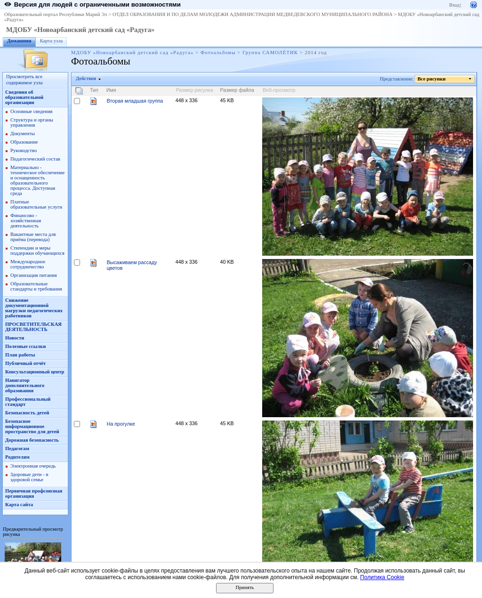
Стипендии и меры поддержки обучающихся (37, 250)
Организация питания (33, 275)
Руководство (23, 150)
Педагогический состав (35, 159)
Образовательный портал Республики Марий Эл (55, 14)
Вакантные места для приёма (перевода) (33, 237)
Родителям (17, 457)
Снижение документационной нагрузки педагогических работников (34, 308)
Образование (24, 142)
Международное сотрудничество (27, 264)
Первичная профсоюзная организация (33, 493)
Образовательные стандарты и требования (36, 286)
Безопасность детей (27, 412)
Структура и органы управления (31, 122)
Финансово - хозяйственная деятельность (25, 220)
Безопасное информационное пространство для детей (32, 426)
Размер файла (237, 90)
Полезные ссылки (25, 346)
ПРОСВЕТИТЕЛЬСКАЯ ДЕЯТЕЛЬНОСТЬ (33, 327)
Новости (14, 337)
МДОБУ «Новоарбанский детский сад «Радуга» (80, 29)
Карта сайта (19, 504)
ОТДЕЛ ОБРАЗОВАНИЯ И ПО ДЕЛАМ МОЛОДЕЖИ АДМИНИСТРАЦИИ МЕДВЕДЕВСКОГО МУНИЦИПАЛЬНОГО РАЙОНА (252, 14)
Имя (111, 90)
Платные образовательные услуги (36, 204)
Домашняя (19, 40)
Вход (454, 5)
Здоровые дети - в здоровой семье (29, 477)
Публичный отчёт (25, 363)
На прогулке (121, 424)
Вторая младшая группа (135, 101)
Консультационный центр (34, 371)
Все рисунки (432, 78)
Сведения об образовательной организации (24, 97)
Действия (86, 78)
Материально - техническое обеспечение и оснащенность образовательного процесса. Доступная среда (37, 180)
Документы (22, 133)
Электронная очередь (33, 466)
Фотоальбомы (218, 52)
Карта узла (51, 40)
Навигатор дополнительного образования (24, 385)
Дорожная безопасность (32, 440)
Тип (94, 90)
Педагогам (17, 448)
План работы (20, 354)
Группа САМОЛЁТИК (270, 52)
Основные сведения (31, 111)
